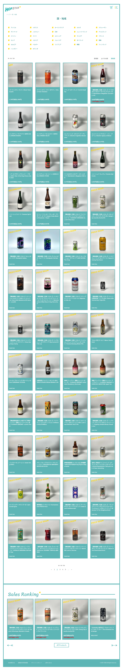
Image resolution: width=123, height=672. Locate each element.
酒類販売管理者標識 (23, 663)
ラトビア (79, 36)
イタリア (35, 40)
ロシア (13, 40)
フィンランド (102, 44)
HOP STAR (13, 9)
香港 (100, 40)
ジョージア (58, 40)
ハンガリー (14, 49)
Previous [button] (9, 645)
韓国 (78, 44)
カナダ (79, 27)
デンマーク (14, 32)
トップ (8, 14)
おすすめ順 (104, 58)
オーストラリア (59, 27)
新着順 (96, 58)
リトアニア (58, 44)
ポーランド (80, 40)
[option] (20, 619)
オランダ (35, 49)
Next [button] (112, 645)
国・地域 (14, 14)
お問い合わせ (48, 663)
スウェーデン (102, 27)
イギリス (35, 27)
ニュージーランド (82, 32)
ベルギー (35, 44)
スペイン (13, 36)
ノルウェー (36, 32)
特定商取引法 (11, 663)
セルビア (13, 44)
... (68, 569)
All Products (61, 645)
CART (111, 7)
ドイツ (35, 36)
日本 (56, 32)
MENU (116, 7)
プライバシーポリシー (36, 663)
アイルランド (102, 32)
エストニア (58, 36)
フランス (101, 36)
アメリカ (13, 27)
